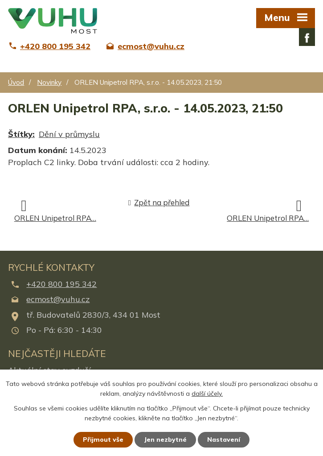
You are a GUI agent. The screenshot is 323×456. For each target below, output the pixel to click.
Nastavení (223, 439)
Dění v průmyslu (69, 134)
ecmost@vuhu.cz (58, 299)
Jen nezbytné (165, 439)
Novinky (49, 82)
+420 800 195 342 (61, 284)
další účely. (207, 394)
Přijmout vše (103, 439)
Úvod (16, 82)
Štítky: (21, 134)
